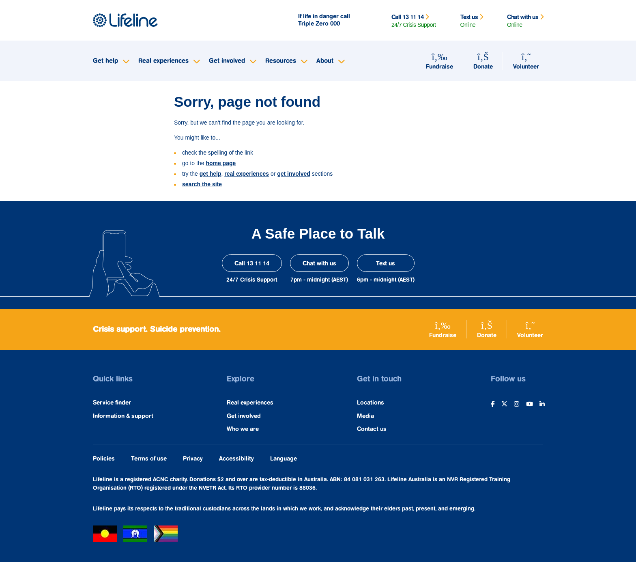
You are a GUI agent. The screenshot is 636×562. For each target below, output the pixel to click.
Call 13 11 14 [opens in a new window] (251, 263)
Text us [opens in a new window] (385, 263)
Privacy (193, 459)
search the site (202, 184)
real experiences (246, 173)
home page (221, 163)
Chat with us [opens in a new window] (319, 263)
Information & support (123, 416)
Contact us (372, 429)
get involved (293, 173)
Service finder (112, 403)
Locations (370, 403)
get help (210, 173)
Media (365, 416)
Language (283, 459)
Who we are (243, 429)
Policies (104, 459)
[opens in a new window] (491, 409)
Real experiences (250, 403)
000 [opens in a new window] (335, 24)
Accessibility (236, 459)
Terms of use (149, 459)
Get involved (244, 416)
